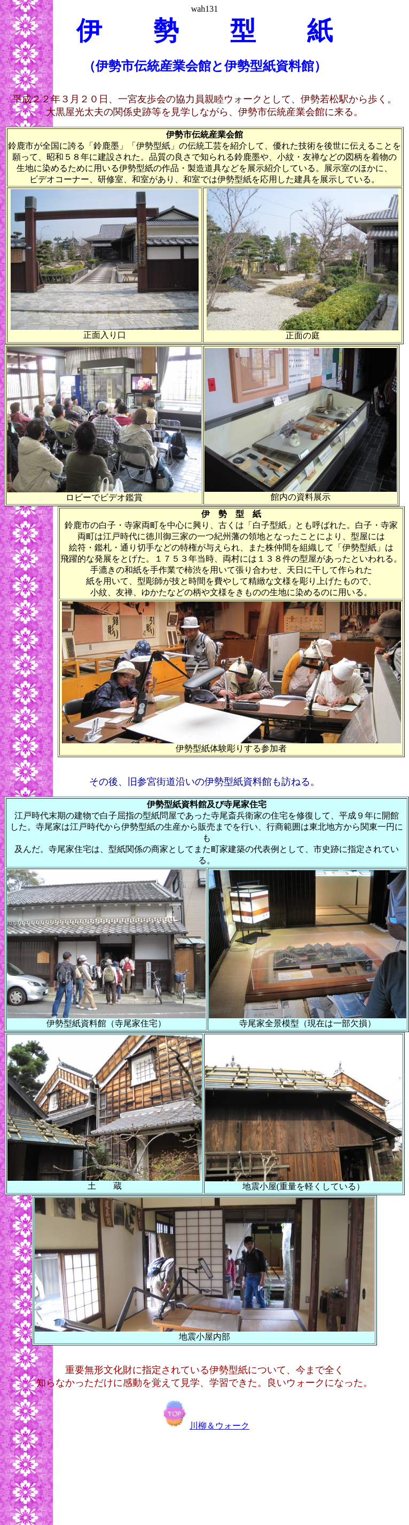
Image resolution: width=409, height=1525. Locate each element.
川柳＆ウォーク (204, 1425)
